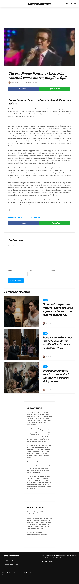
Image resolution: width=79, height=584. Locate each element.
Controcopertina (39, 3)
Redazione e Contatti (10, 564)
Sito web (52, 270)
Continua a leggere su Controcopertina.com (24, 217)
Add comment (34, 82)
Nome (10, 270)
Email (31, 270)
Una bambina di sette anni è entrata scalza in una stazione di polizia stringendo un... (56, 376)
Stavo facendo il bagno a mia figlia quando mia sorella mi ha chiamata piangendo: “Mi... (57, 342)
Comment (11, 246)
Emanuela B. (13, 82)
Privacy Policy (8, 560)
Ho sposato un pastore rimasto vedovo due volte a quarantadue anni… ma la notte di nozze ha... (58, 309)
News (45, 300)
